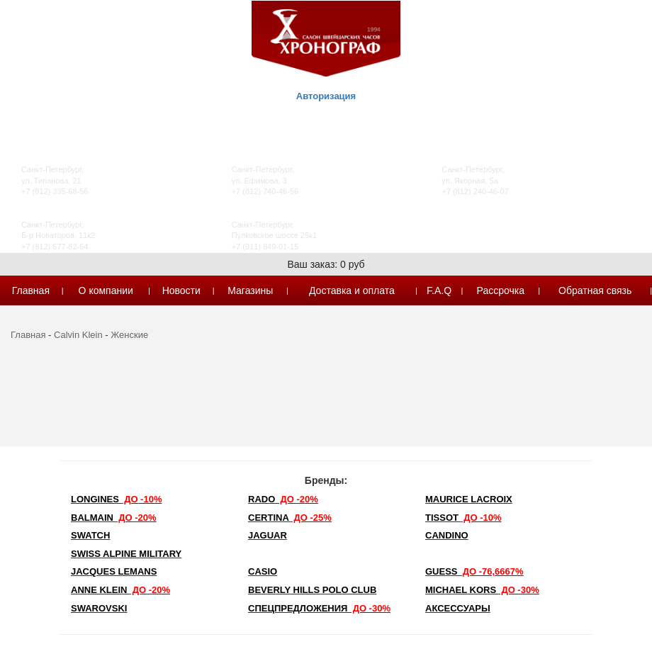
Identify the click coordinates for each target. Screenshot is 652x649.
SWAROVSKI (99, 608)
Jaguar (267, 535)
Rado (283, 499)
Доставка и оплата (352, 290)
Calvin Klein (78, 334)
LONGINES (116, 499)
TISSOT (463, 517)
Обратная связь (594, 290)
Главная (31, 290)
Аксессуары (457, 608)
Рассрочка (500, 290)
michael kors (482, 590)
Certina (290, 517)
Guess (474, 571)
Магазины (250, 290)
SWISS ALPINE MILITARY (126, 553)
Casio (262, 571)
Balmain (114, 517)
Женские (129, 334)
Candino (446, 535)
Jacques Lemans (114, 571)
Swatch (90, 535)
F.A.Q (439, 290)
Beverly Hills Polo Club (312, 590)
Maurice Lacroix (468, 499)
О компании (106, 290)
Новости (181, 290)
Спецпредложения (319, 608)
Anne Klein (120, 590)
